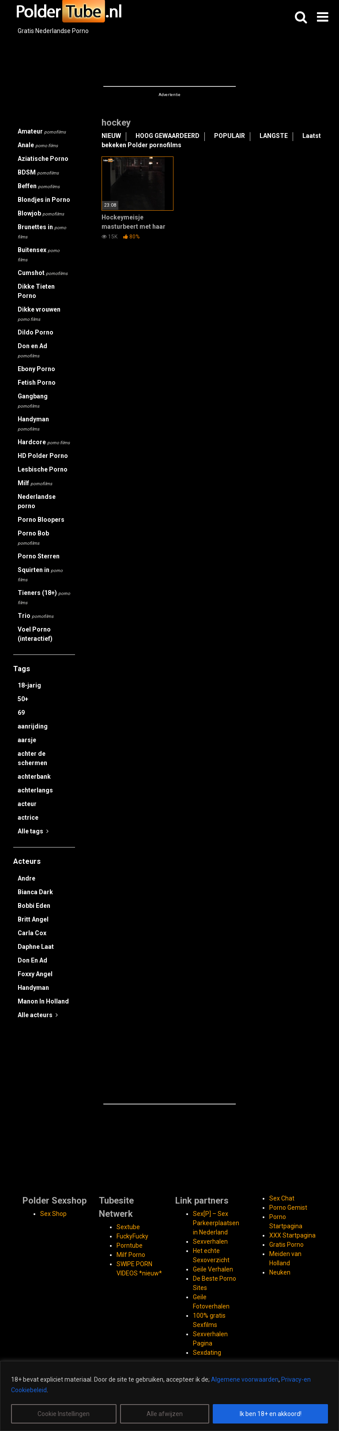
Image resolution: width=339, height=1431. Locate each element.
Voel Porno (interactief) (35, 634)
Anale (38, 145)
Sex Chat (281, 1198)
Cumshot (43, 272)
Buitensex (39, 254)
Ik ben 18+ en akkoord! (270, 1413)
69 (21, 712)
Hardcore (44, 442)
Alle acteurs (38, 1014)
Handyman (33, 423)
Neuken (279, 1272)
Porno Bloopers (41, 519)
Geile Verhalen (213, 1269)
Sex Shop (53, 1213)
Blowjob (41, 213)
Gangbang (33, 401)
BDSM (38, 172)
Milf (35, 483)
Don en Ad (32, 350)
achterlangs (35, 790)
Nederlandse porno (37, 501)
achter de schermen (32, 758)
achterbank (34, 776)
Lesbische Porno (43, 469)
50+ (23, 698)
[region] (169, 1396)
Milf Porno (131, 1254)
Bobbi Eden (34, 905)
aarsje (27, 739)
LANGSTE (274, 135)
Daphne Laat (36, 946)
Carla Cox (32, 933)
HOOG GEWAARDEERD (168, 135)
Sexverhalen (210, 1241)
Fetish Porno (37, 382)
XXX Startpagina (292, 1235)
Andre (26, 878)
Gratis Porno (286, 1244)
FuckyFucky (132, 1236)
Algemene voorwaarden (245, 1379)
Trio (35, 615)
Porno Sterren (39, 556)
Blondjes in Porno (44, 199)
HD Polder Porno (43, 455)
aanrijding (33, 726)
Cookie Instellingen (64, 1413)
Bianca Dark (35, 892)
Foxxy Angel (35, 974)
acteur (27, 803)
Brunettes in (42, 231)
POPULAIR (229, 135)
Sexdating (207, 1352)
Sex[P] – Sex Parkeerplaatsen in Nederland (216, 1223)
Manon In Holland (43, 1001)
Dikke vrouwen (39, 314)
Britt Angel (33, 919)
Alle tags (33, 831)
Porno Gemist (288, 1207)
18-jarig (29, 685)
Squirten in (40, 574)
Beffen (39, 186)
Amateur (42, 131)
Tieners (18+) (44, 597)
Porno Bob (33, 538)
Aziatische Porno (43, 158)
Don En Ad (32, 960)
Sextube (128, 1226)
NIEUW (111, 135)
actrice (28, 817)
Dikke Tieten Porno (36, 291)
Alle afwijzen (165, 1413)
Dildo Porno (35, 332)
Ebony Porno (36, 368)
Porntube (130, 1245)
